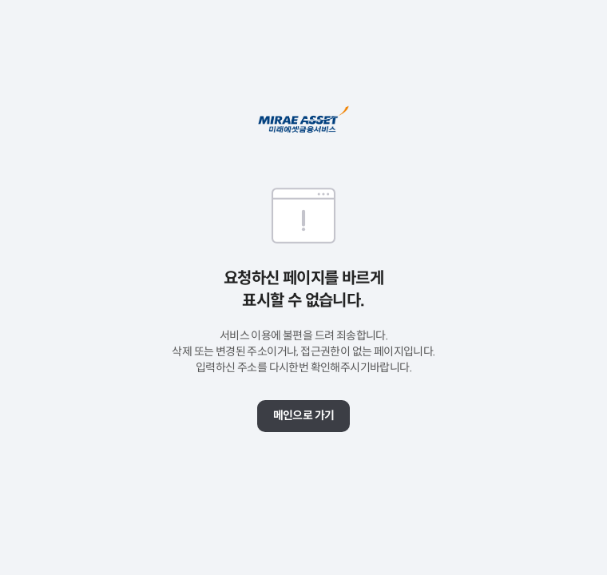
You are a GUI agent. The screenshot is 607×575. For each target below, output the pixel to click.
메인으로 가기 (304, 415)
